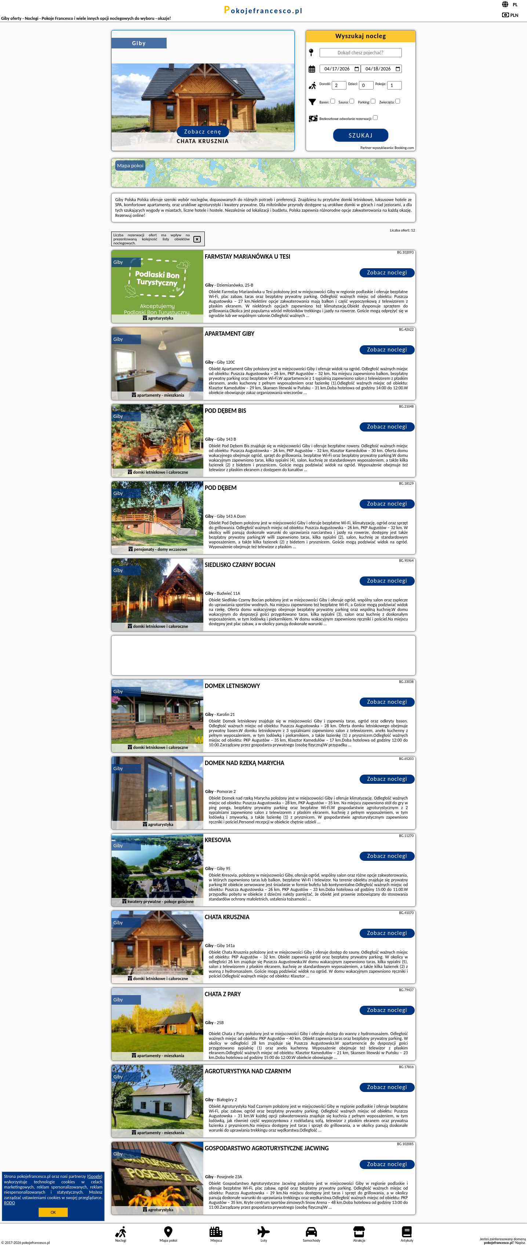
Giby (118, 262)
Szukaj (361, 135)
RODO (9, 1202)
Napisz (520, 1242)
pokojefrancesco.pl (263, 10)
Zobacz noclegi (387, 272)
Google (94, 1176)
